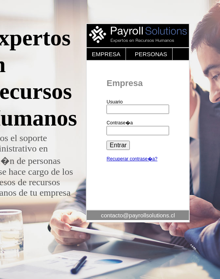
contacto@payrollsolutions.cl (138, 215)
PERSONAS (151, 54)
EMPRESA (106, 54)
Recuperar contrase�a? (132, 159)
